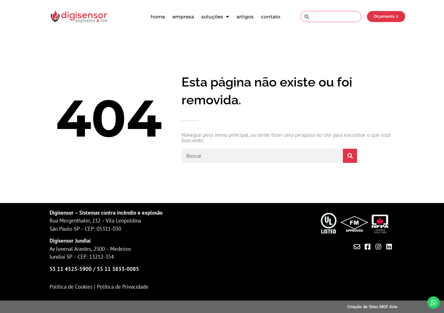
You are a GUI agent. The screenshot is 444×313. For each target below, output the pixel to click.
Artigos (245, 17)
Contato (270, 17)
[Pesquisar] (350, 156)
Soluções (215, 16)
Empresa (183, 17)
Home (158, 17)
